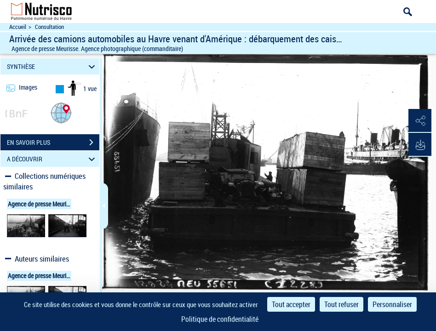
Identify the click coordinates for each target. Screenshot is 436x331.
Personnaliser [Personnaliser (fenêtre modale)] (392, 304)
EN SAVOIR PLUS (53, 142)
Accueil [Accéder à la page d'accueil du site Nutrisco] (17, 27)
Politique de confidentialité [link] (219, 319)
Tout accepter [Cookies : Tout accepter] (291, 304)
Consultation (49, 27)
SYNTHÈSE (52, 66)
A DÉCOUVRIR (52, 159)
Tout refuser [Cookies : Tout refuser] (341, 304)
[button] (61, 112)
